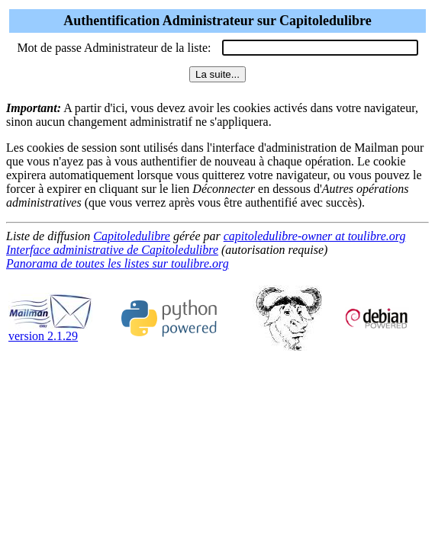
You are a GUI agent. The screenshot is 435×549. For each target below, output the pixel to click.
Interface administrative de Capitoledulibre (112, 249)
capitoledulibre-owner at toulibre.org (315, 236)
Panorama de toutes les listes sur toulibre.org (117, 263)
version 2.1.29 (50, 330)
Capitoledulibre (131, 236)
